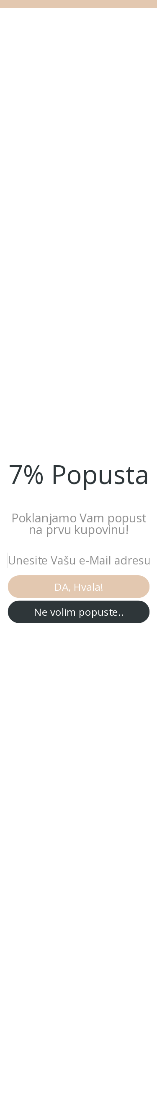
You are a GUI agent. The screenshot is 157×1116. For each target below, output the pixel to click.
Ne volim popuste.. (79, 611)
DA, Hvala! (78, 586)
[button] (78, 474)
